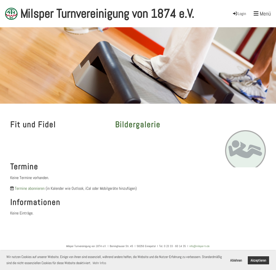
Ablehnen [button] (236, 260)
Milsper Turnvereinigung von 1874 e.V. (107, 13)
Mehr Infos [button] (99, 263)
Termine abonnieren (30, 188)
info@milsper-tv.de (199, 246)
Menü (262, 13)
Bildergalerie (137, 124)
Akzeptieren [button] (258, 260)
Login (239, 13)
